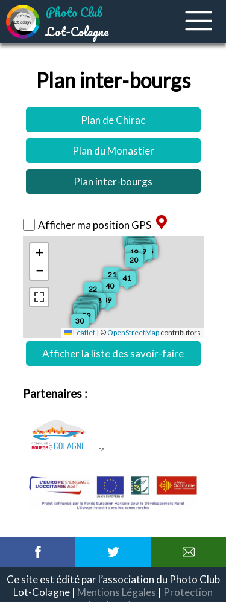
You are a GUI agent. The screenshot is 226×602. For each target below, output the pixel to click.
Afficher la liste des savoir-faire (113, 353)
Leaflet (79, 332)
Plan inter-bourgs (113, 181)
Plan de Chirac (113, 120)
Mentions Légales (116, 592)
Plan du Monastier (113, 150)
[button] (99, 291)
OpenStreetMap (133, 332)
